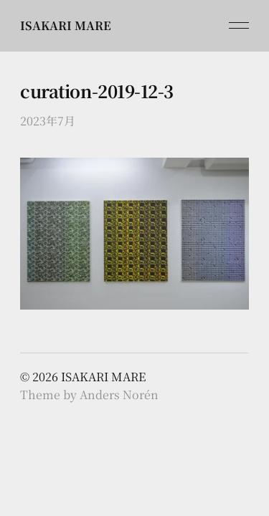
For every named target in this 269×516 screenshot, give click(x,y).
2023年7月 (47, 121)
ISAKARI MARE (65, 25)
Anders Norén (119, 394)
